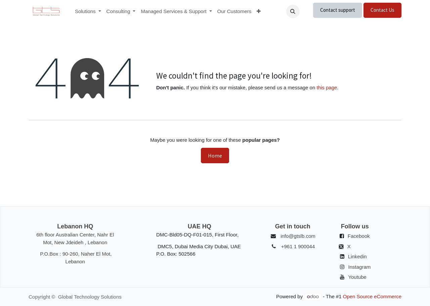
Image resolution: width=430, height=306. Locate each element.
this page (326, 87)
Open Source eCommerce (372, 296)
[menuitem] (88, 11)
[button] (293, 11)
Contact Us (382, 10)
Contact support (337, 10)
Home (215, 155)
